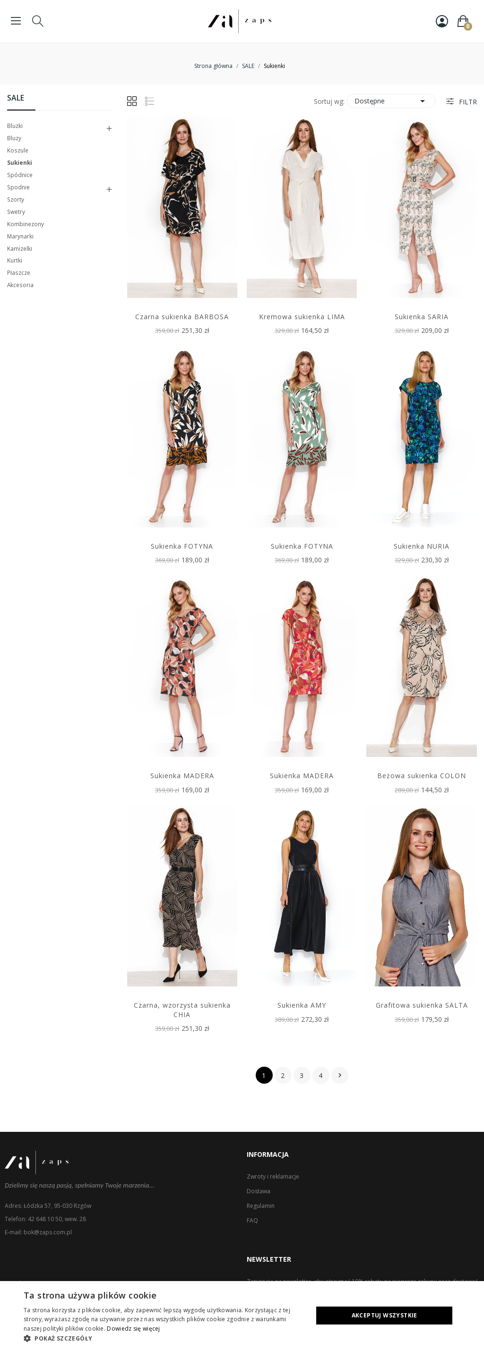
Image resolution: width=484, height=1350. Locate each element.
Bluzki (15, 125)
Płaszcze (18, 272)
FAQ (252, 1220)
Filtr (467, 101)
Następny (340, 1075)
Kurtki (14, 260)
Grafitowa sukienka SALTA (422, 1005)
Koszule (17, 150)
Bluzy (14, 138)
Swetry (16, 211)
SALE (15, 98)
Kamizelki (19, 248)
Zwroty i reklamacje (273, 1176)
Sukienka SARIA (422, 316)
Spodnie (18, 187)
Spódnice (20, 174)
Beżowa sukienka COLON (421, 775)
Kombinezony (25, 224)
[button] (164, 1338)
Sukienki (19, 162)
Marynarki (20, 236)
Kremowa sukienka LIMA (302, 316)
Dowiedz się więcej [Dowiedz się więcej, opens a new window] (133, 1329)
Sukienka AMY (301, 1005)
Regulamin (261, 1206)
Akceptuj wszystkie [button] (384, 1315)
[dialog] (242, 1315)
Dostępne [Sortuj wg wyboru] (391, 101)
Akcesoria (20, 285)
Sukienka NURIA (421, 546)
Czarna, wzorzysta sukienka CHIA (182, 1010)
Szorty (15, 199)
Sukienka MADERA (182, 775)
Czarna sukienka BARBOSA (182, 316)
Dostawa (258, 1191)
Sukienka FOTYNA (182, 546)
